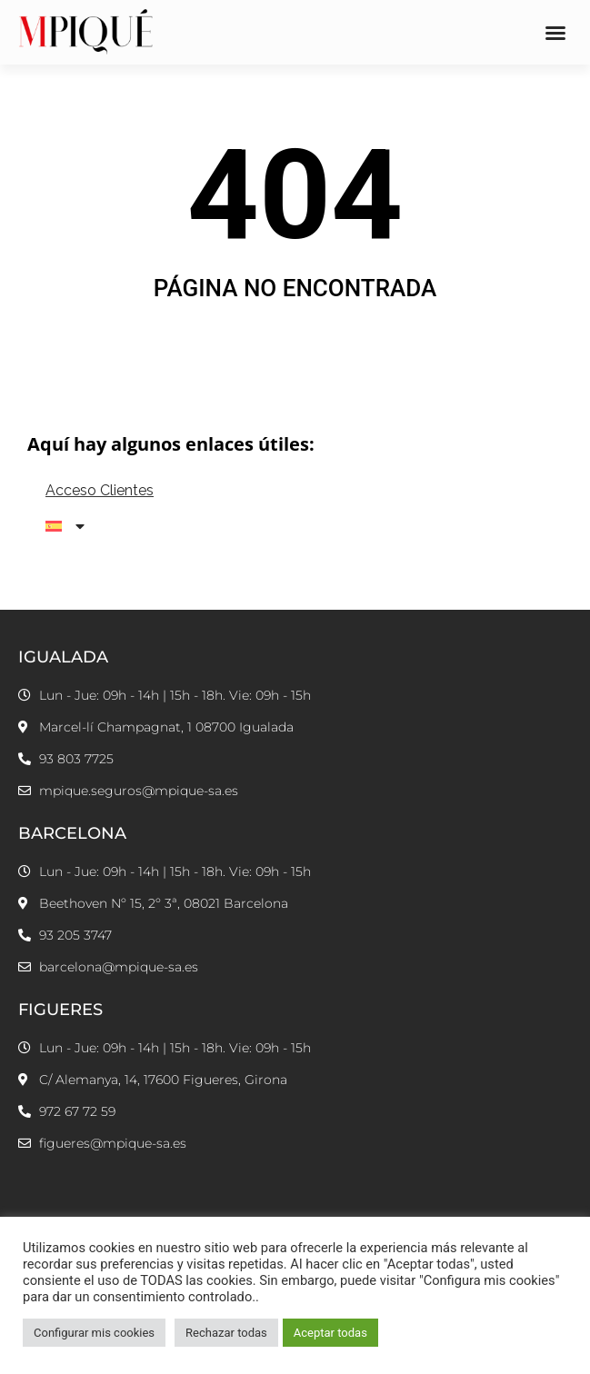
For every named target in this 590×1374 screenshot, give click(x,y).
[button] (555, 32)
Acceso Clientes (99, 490)
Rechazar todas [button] (226, 1332)
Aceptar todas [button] (330, 1332)
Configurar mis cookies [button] (94, 1332)
